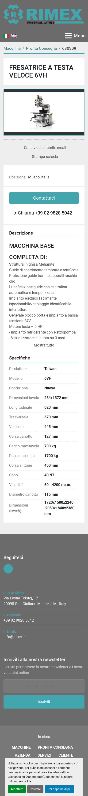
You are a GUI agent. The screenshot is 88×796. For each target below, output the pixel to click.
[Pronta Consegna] (41, 48)
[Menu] (68, 35)
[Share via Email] (44, 147)
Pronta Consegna (55, 747)
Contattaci (44, 198)
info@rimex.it (15, 637)
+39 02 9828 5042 (53, 213)
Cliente (65, 755)
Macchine (21, 747)
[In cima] (44, 737)
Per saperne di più (59, 789)
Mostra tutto (44, 345)
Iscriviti (44, 701)
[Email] (44, 686)
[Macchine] (12, 48)
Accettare (16, 789)
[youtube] (8, 568)
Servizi (44, 755)
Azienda (23, 755)
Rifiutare (35, 789)
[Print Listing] (44, 156)
